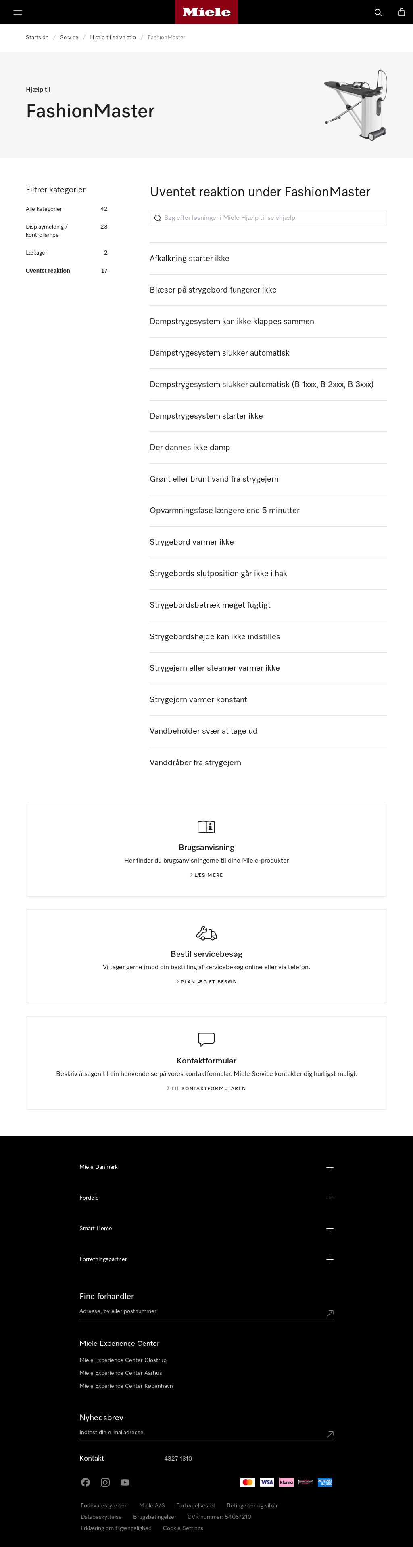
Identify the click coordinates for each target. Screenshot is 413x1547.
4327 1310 (178, 1459)
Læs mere (206, 875)
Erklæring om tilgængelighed (116, 1528)
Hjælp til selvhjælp (113, 37)
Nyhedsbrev (101, 1418)
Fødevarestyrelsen (104, 1506)
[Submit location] (330, 1313)
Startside (37, 37)
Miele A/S (152, 1506)
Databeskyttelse (101, 1517)
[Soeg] (378, 12)
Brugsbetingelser (154, 1517)
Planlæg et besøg (206, 982)
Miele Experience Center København (126, 1386)
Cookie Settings (183, 1528)
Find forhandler (106, 1296)
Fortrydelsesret (195, 1506)
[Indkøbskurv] (402, 12)
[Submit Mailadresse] (330, 1434)
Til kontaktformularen (206, 1088)
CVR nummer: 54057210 (219, 1517)
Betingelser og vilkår (252, 1506)
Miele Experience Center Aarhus (120, 1373)
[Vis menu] (18, 12)
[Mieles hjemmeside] (206, 12)
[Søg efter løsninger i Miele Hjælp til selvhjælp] (268, 218)
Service (69, 37)
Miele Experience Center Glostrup (123, 1360)
